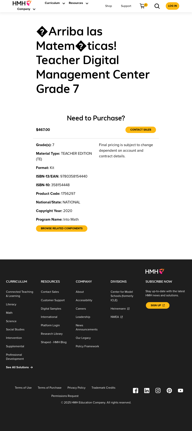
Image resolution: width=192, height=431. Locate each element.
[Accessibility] (90, 300)
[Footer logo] (155, 271)
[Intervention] (20, 338)
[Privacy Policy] (76, 388)
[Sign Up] (158, 305)
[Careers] (90, 308)
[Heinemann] (125, 308)
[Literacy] (20, 304)
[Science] (20, 321)
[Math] (20, 313)
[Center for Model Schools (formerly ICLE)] (125, 296)
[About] (90, 292)
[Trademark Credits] (103, 388)
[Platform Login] (55, 325)
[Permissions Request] (65, 396)
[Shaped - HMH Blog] (55, 342)
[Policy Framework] (90, 346)
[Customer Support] (55, 300)
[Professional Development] (20, 357)
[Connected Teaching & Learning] (20, 294)
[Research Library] (55, 334)
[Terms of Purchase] (49, 388)
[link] (23, 3)
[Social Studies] (20, 329)
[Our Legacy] (90, 338)
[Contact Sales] (140, 130)
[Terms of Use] (23, 388)
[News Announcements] (90, 327)
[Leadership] (90, 317)
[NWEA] (125, 317)
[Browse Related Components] (61, 228)
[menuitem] (23, 3)
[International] (55, 317)
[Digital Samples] (55, 308)
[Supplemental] (20, 346)
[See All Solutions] (20, 367)
